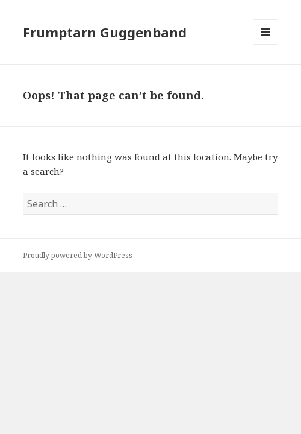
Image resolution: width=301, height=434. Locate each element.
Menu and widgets (265, 44)
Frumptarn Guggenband (105, 32)
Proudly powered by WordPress (77, 255)
